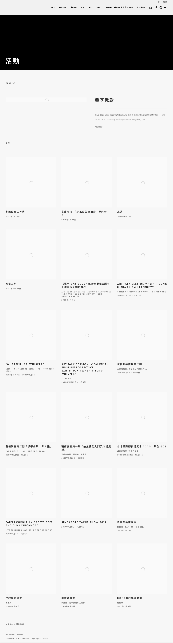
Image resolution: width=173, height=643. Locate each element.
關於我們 (63, 8)
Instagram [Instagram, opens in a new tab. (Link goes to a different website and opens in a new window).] (160, 7)
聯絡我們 (141, 8)
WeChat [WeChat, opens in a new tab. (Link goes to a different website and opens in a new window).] (165, 7)
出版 (98, 8)
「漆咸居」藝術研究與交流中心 (118, 8)
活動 (90, 8)
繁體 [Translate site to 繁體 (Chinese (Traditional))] (165, 2)
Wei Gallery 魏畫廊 (15, 7)
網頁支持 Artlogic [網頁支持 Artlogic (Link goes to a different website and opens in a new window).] (40, 639)
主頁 (53, 8)
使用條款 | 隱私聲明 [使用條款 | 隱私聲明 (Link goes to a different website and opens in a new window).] (15, 625)
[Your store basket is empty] (150, 8)
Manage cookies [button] (14, 634)
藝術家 (74, 8)
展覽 (83, 8)
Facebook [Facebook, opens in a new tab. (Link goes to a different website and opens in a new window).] (156, 7)
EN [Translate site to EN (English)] (159, 2)
